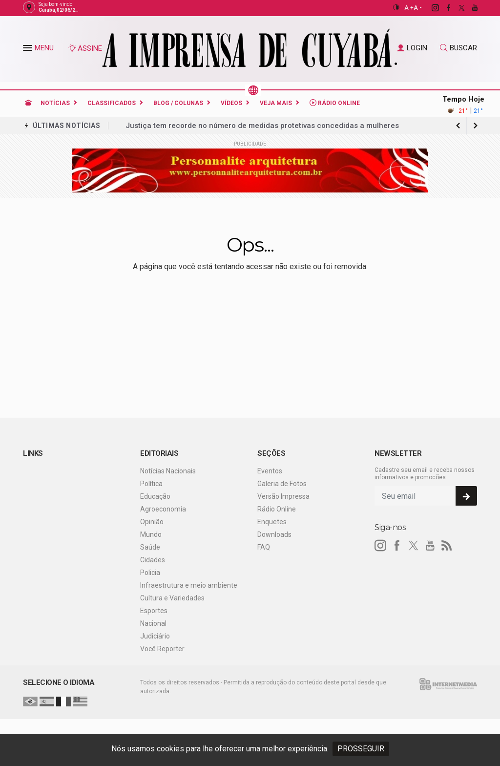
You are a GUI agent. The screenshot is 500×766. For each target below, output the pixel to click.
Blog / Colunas (178, 103)
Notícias (55, 103)
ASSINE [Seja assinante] (85, 48)
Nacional (153, 623)
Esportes (153, 611)
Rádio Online (335, 102)
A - (418, 7)
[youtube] (469, 8)
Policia (150, 572)
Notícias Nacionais (168, 471)
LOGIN (412, 47)
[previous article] (475, 125)
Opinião (152, 522)
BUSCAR (458, 47)
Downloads (274, 534)
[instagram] (430, 8)
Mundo (151, 534)
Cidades (152, 560)
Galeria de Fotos (282, 484)
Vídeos (231, 103)
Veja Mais (276, 103)
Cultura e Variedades (172, 598)
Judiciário (155, 636)
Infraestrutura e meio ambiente (188, 585)
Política (151, 484)
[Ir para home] (28, 103)
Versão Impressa (283, 496)
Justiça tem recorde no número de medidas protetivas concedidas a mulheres (262, 125)
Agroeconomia (163, 509)
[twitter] (456, 8)
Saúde (150, 547)
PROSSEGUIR (360, 748)
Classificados (111, 103)
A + (409, 7)
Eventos (269, 471)
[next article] (458, 125)
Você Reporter (162, 649)
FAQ (263, 547)
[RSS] (447, 545)
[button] (29, 50)
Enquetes (272, 522)
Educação (155, 496)
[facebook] (443, 8)
